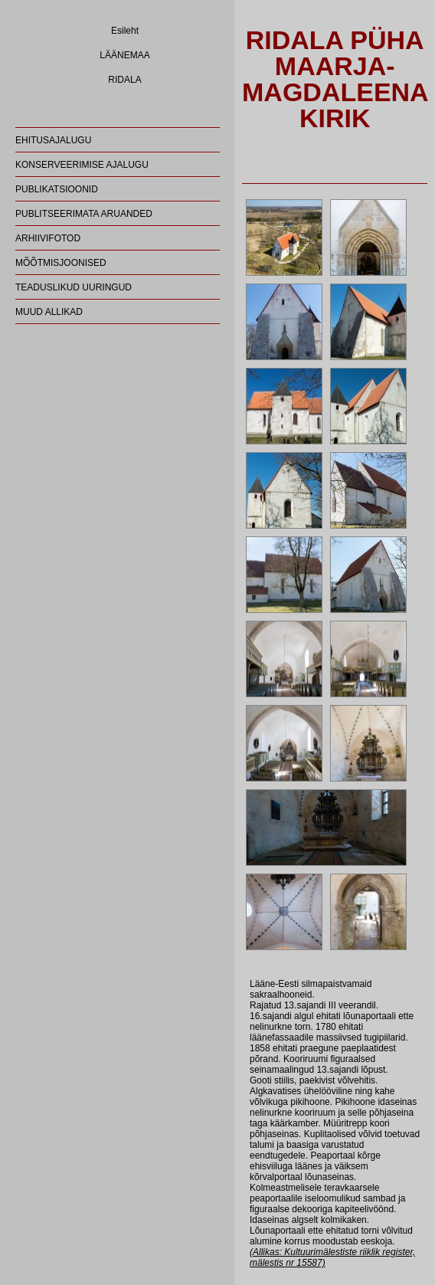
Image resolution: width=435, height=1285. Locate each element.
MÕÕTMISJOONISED (60, 262)
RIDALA (124, 79)
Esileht (125, 30)
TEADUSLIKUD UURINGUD (73, 287)
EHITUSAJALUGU (53, 140)
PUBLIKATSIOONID (56, 189)
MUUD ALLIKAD (49, 311)
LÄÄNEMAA (124, 55)
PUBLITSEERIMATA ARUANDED (83, 213)
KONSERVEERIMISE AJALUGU (82, 164)
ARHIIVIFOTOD (47, 238)
